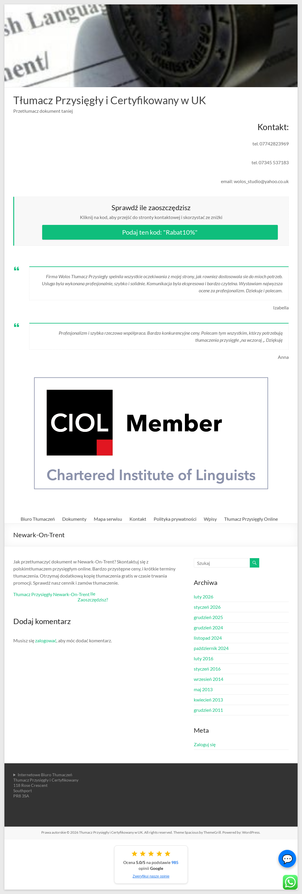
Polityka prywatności (175, 519)
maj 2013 (203, 689)
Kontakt (137, 519)
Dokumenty (74, 519)
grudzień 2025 (208, 617)
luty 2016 (203, 658)
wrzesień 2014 (208, 679)
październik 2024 (211, 648)
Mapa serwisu (108, 519)
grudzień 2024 (208, 627)
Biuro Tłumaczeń (38, 519)
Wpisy (210, 519)
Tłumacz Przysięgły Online (251, 519)
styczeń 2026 (207, 607)
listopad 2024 (208, 638)
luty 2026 (203, 596)
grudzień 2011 (208, 710)
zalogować (45, 640)
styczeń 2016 (207, 668)
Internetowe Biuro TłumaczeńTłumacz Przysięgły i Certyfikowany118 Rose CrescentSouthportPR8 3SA (45, 785)
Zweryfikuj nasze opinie (151, 876)
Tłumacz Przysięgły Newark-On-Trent (51, 594)
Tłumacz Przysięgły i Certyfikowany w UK (109, 100)
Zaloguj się (205, 744)
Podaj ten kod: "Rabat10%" (160, 232)
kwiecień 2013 (208, 699)
